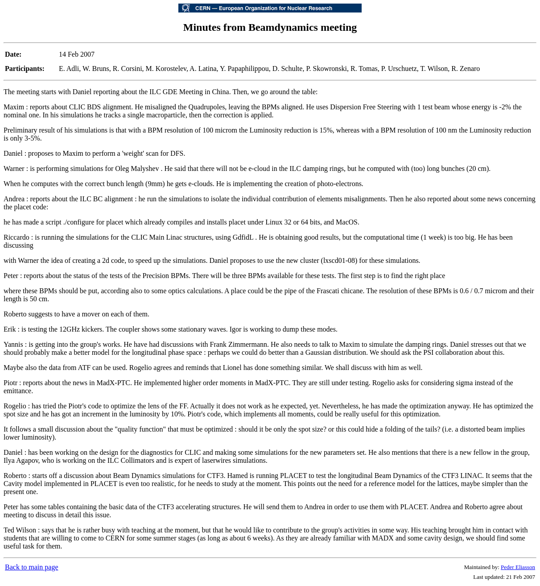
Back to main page (31, 567)
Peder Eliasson (518, 567)
